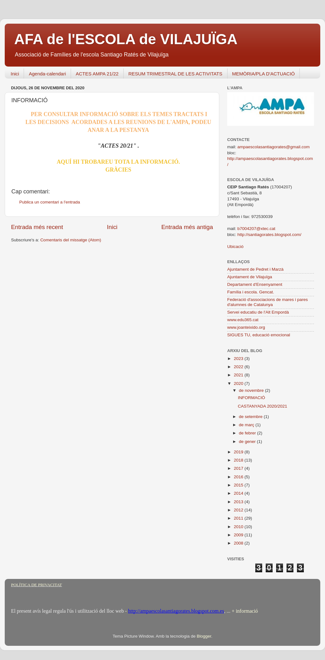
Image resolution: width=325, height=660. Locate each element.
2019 (239, 452)
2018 (239, 460)
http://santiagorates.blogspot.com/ (269, 234)
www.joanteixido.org (246, 327)
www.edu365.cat (242, 319)
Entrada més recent (37, 227)
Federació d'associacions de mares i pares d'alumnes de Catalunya (267, 302)
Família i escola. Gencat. (250, 292)
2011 (239, 518)
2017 (239, 468)
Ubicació (235, 246)
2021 (239, 375)
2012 (239, 510)
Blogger (204, 636)
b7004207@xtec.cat (256, 228)
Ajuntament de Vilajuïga (249, 276)
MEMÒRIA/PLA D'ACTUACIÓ (263, 73)
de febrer (248, 433)
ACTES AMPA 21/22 (97, 73)
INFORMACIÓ (251, 397)
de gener (248, 441)
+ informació (244, 611)
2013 (239, 501)
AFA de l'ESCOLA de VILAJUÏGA (126, 39)
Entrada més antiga (187, 227)
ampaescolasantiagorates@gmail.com (273, 146)
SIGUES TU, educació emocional (258, 335)
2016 (239, 476)
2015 (239, 485)
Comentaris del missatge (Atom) (70, 240)
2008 (239, 543)
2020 (239, 383)
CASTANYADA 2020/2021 (262, 406)
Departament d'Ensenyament (254, 284)
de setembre (251, 416)
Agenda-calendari (47, 73)
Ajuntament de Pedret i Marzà (255, 269)
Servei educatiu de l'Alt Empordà (258, 312)
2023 (239, 358)
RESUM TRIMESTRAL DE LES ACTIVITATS (175, 73)
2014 (239, 493)
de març (247, 424)
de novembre (252, 390)
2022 (239, 366)
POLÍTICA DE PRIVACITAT (36, 584)
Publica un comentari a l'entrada (49, 202)
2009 (239, 535)
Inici (15, 73)
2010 (239, 526)
